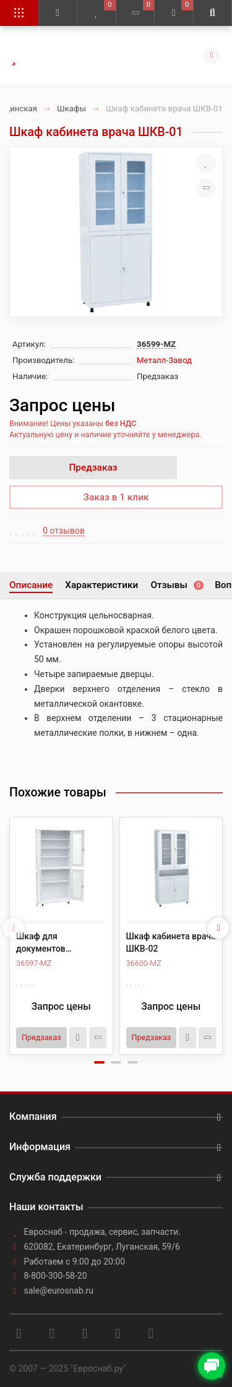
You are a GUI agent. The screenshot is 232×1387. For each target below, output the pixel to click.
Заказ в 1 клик (116, 497)
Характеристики (101, 585)
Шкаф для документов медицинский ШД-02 (58, 943)
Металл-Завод (164, 360)
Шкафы (71, 108)
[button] (99, 1062)
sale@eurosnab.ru (59, 1290)
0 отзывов (64, 531)
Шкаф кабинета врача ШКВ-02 (171, 942)
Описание (31, 585)
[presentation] (13, 928)
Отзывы (176, 585)
